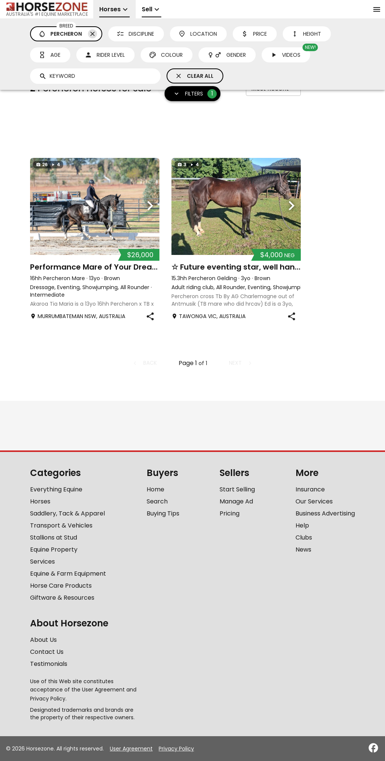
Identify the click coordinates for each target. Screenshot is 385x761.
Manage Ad (236, 501)
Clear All (194, 76)
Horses (40, 501)
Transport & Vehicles (61, 525)
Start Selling (237, 489)
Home (155, 489)
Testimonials (48, 663)
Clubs (304, 537)
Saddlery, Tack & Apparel (67, 513)
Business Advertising (325, 513)
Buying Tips (163, 513)
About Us (43, 639)
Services (42, 561)
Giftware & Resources (62, 597)
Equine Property (53, 549)
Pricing (229, 513)
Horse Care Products (61, 585)
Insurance (310, 489)
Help (302, 525)
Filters (193, 94)
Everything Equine (56, 489)
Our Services (314, 501)
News (303, 549)
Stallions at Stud (53, 537)
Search (157, 501)
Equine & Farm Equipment (68, 573)
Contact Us (47, 651)
